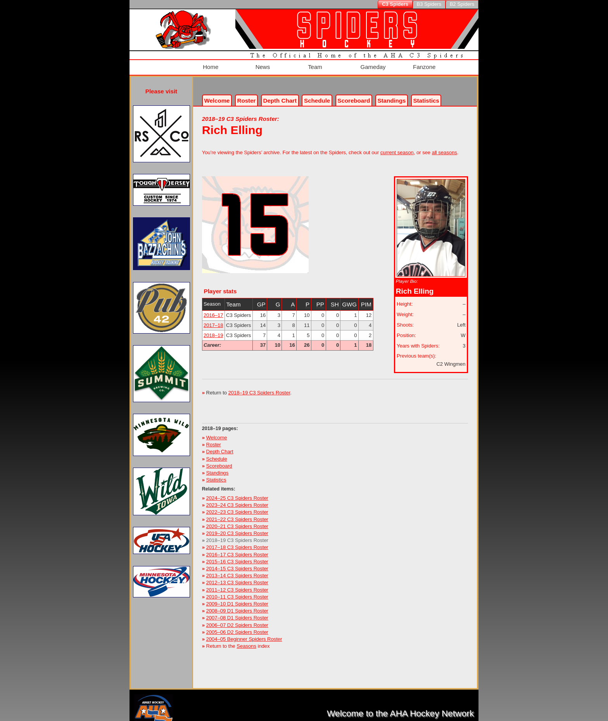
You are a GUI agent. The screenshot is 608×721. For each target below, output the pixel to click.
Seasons (246, 641)
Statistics (216, 475)
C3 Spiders (395, 4)
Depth (280, 96)
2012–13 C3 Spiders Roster (237, 578)
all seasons (444, 148)
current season (397, 148)
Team (313, 65)
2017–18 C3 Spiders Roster (237, 542)
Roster (246, 96)
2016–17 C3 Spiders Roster (237, 549)
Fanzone (423, 65)
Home (209, 65)
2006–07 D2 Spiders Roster (237, 620)
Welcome (217, 96)
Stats (426, 96)
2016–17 (213, 310)
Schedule (317, 96)
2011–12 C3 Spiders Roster (237, 585)
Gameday (372, 65)
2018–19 (213, 330)
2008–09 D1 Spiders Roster (237, 606)
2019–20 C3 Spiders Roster (237, 529)
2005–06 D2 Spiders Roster (237, 627)
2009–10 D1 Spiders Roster (237, 599)
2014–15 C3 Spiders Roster (237, 564)
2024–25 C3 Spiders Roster (237, 493)
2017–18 (213, 321)
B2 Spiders (462, 4)
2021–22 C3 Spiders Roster (237, 514)
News (261, 65)
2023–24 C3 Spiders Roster (237, 500)
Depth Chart (219, 447)
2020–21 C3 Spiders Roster (237, 522)
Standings (391, 96)
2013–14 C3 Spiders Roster (237, 571)
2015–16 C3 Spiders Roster (237, 557)
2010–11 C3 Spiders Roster (237, 592)
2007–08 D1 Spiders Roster (237, 613)
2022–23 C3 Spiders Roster (237, 507)
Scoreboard (353, 96)
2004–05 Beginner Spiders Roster (244, 634)
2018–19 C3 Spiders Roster (259, 388)
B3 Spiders (429, 4)
